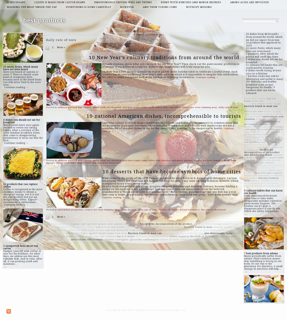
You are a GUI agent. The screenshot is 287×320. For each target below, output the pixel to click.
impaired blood (258, 183)
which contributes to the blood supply (159, 226)
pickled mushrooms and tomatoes (95, 236)
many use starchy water (268, 186)
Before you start (226, 236)
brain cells (258, 101)
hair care (265, 132)
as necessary (15, 2)
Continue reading (207, 77)
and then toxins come (160, 7)
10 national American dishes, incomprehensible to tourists (164, 116)
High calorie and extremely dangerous (99, 163)
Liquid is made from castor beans (59, 2)
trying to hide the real (190, 233)
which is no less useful (110, 226)
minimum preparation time (152, 236)
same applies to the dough (123, 223)
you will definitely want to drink (125, 230)
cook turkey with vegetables (165, 107)
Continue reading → (16, 87)
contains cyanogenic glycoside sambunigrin (131, 239)
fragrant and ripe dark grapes (88, 223)
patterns (130, 226)
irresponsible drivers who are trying (123, 2)
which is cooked (203, 223)
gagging (262, 170)
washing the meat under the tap (32, 7)
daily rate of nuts (228, 107)
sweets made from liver (112, 233)
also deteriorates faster (218, 233)
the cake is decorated (213, 210)
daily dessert (128, 210)
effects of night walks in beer (86, 230)
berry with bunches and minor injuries (191, 2)
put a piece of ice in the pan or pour (186, 230)
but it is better (126, 236)
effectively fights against (82, 233)
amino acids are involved (249, 2)
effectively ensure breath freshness (179, 210)
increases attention (57, 223)
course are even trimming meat (199, 107)
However (127, 7)
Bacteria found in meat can (145, 233)
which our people (63, 236)
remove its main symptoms (175, 239)
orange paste (222, 223)
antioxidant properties (70, 210)
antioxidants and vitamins (87, 239)
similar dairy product (206, 239)
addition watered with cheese (74, 107)
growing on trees (273, 165)
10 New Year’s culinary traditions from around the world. (165, 57)
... (5, 266)
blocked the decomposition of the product (166, 223)
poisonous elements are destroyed (263, 109)
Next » (61, 47)
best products (44, 20)
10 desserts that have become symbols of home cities (172, 171)
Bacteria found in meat (198, 226)
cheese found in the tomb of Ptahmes (192, 236)
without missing (199, 7)
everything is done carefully (88, 7)
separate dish (155, 230)
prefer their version (58, 239)
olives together (252, 122)
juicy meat (168, 233)
